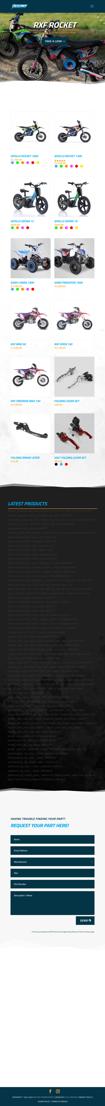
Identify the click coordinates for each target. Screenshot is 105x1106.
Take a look (53, 41)
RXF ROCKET (54, 24)
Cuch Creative (70, 1097)
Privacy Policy (71, 931)
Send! (84, 920)
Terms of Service (84, 931)
